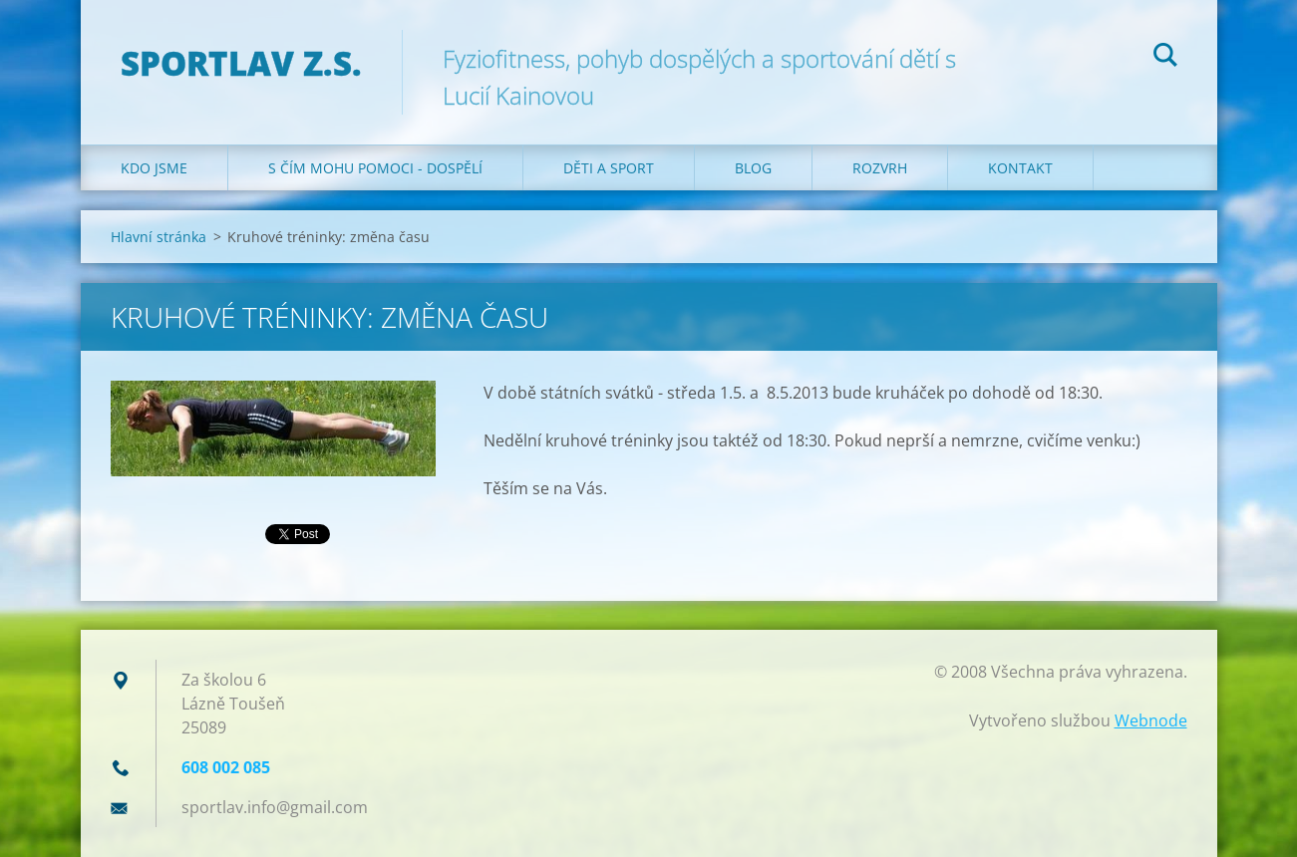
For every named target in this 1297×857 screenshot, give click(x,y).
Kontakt (1020, 167)
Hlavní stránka (158, 236)
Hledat (1165, 58)
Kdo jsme (154, 167)
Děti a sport (608, 167)
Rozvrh (879, 167)
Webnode (1151, 720)
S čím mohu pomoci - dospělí (375, 167)
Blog (753, 167)
